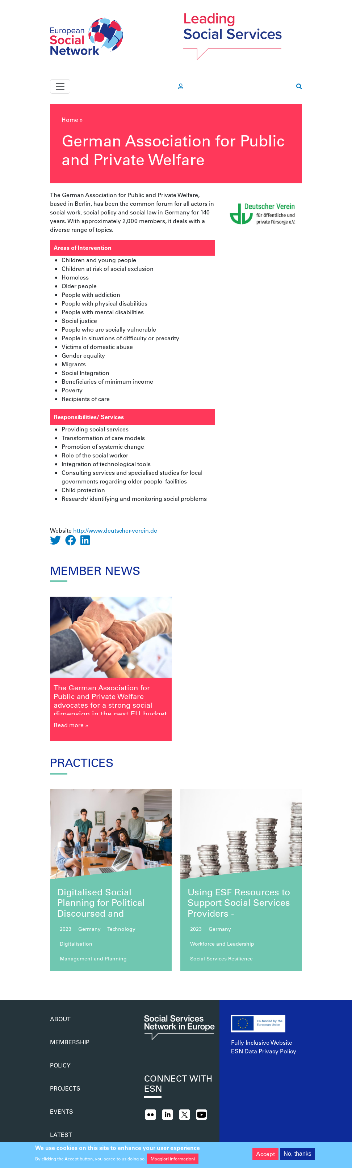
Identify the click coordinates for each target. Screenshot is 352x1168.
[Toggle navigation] (60, 86)
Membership (69, 1042)
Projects (65, 1088)
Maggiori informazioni (173, 1160)
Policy (60, 1065)
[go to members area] (180, 86)
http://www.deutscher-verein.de (115, 530)
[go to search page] (299, 86)
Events (61, 1111)
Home (70, 119)
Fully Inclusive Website (261, 1042)
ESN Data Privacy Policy (263, 1051)
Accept (265, 1155)
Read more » (71, 725)
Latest (61, 1134)
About (60, 1019)
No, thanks (297, 1155)
